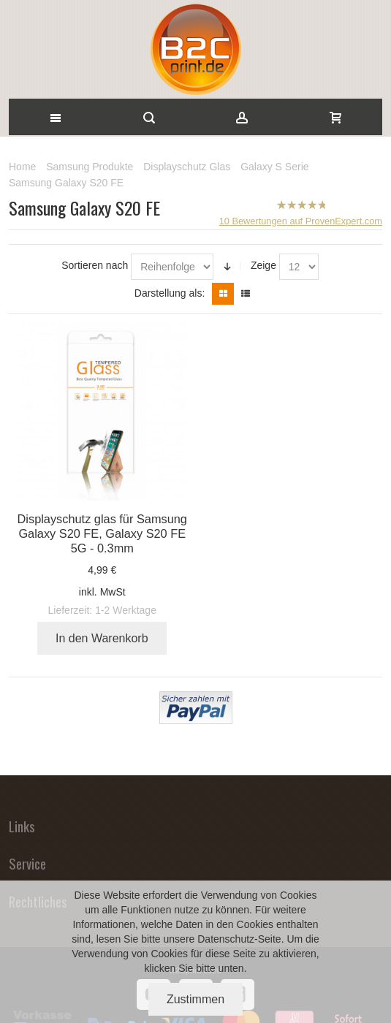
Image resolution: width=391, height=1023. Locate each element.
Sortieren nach (94, 265)
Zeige (263, 265)
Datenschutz (225, 939)
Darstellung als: (169, 293)
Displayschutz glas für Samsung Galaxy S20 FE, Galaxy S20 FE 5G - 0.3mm (102, 533)
